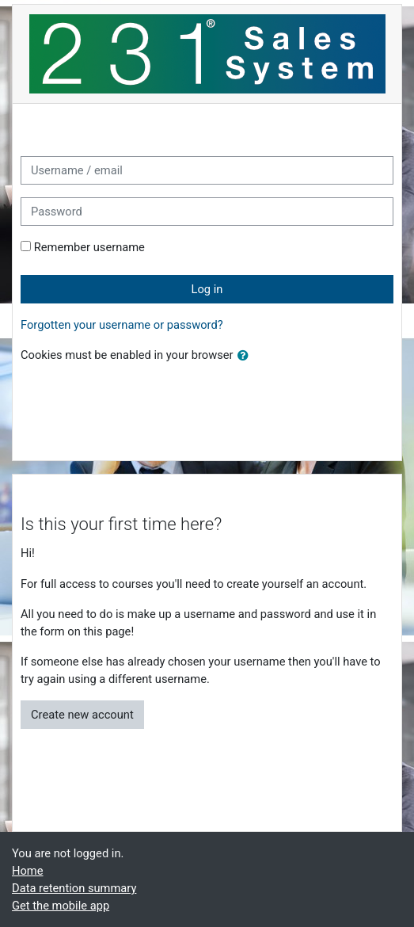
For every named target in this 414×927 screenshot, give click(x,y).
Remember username (89, 247)
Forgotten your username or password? (122, 325)
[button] (246, 355)
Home (28, 871)
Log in (207, 289)
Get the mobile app (60, 905)
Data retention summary (74, 888)
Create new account (82, 715)
